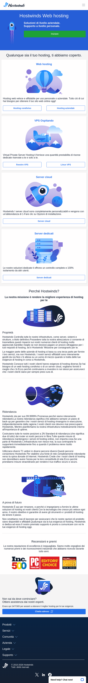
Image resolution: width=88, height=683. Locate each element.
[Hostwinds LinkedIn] (43, 675)
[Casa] (14, 5)
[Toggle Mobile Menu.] (83, 5)
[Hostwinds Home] (5, 666)
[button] (67, 678)
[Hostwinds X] (37, 675)
